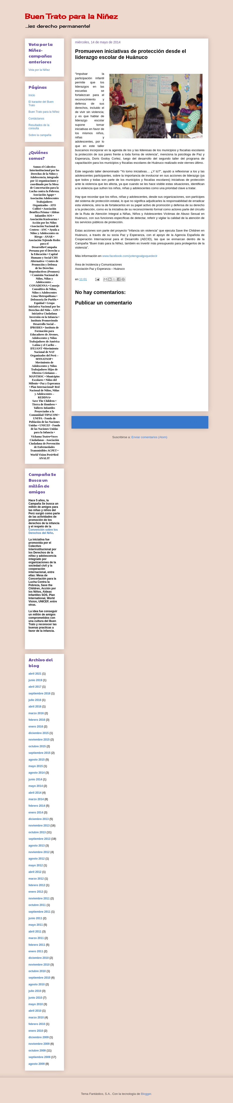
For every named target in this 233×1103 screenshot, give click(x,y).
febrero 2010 (37, 1024)
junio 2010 (35, 997)
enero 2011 (36, 951)
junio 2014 (35, 779)
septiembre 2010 (40, 977)
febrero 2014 (37, 805)
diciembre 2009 (39, 1037)
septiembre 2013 (40, 838)
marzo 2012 (36, 878)
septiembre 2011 (40, 911)
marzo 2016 (36, 713)
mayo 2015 (36, 766)
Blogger (146, 1094)
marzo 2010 (36, 1017)
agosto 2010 (37, 984)
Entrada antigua (191, 422)
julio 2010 (35, 991)
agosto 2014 (37, 772)
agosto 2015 (37, 759)
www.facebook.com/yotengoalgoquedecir (129, 256)
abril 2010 (35, 1010)
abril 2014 (35, 792)
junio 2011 (35, 918)
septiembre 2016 (40, 693)
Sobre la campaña (40, 135)
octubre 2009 (37, 1050)
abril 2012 (35, 872)
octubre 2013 (37, 832)
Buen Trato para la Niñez (71, 16)
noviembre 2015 (39, 739)
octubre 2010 (37, 971)
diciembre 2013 (39, 819)
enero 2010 (36, 1030)
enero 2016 (36, 726)
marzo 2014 (36, 799)
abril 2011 (35, 931)
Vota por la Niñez (39, 70)
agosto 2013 (37, 845)
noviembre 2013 (39, 825)
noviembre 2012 (39, 852)
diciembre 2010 (39, 958)
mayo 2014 (36, 786)
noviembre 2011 (39, 898)
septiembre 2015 (40, 753)
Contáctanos (36, 118)
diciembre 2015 (39, 733)
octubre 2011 (37, 905)
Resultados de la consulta (39, 126)
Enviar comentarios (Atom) (149, 437)
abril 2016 (35, 706)
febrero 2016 (37, 719)
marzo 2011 (36, 938)
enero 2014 (36, 812)
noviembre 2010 (39, 964)
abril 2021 (35, 673)
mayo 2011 (36, 924)
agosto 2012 (37, 858)
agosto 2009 (37, 1063)
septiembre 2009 (40, 1057)
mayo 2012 (36, 865)
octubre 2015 (37, 746)
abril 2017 (35, 686)
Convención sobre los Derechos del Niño (43, 531)
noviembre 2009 (39, 1043)
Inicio (144, 422)
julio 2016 (35, 700)
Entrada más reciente (92, 422)
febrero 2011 (37, 944)
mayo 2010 (36, 1004)
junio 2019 (35, 680)
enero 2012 (36, 891)
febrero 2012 (37, 885)
